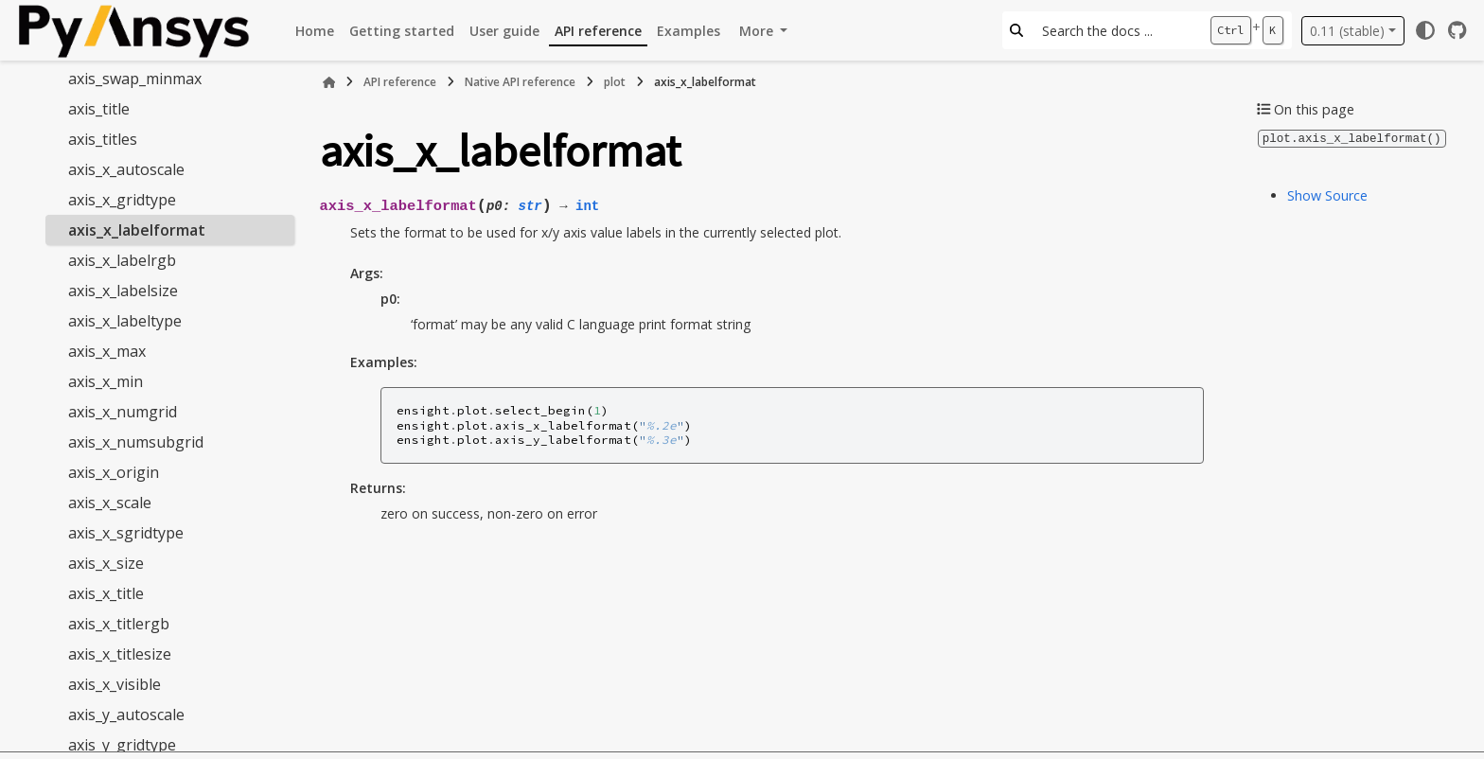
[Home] (329, 82)
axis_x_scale (109, 502)
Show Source (1327, 194)
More (758, 31)
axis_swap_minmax (135, 78)
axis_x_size (106, 563)
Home (314, 31)
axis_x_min (105, 381)
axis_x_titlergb (118, 623)
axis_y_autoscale (126, 714)
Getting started (401, 31)
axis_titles (102, 139)
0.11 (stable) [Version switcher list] (1347, 31)
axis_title (99, 108)
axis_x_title (106, 593)
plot (615, 82)
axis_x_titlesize (119, 654)
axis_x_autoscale (126, 169)
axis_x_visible (114, 684)
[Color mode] (1425, 30)
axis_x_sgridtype (126, 532)
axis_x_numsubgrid (135, 442)
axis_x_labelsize (123, 290)
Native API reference (520, 82)
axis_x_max (107, 351)
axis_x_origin (113, 472)
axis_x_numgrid (122, 411)
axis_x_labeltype (125, 320)
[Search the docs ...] (1116, 30)
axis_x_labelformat (136, 230)
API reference (598, 31)
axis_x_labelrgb (122, 260)
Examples (688, 31)
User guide (504, 31)
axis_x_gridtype (122, 199)
